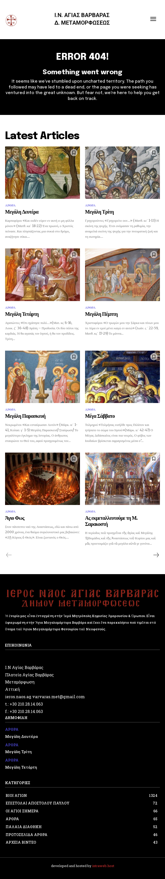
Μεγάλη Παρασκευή (25, 416)
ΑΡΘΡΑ (10, 205)
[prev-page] (9, 555)
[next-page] (156, 555)
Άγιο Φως (14, 518)
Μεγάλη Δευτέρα (21, 212)
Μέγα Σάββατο (100, 416)
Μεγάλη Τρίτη (99, 212)
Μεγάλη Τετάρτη (22, 314)
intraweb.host (103, 865)
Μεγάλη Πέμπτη (101, 314)
